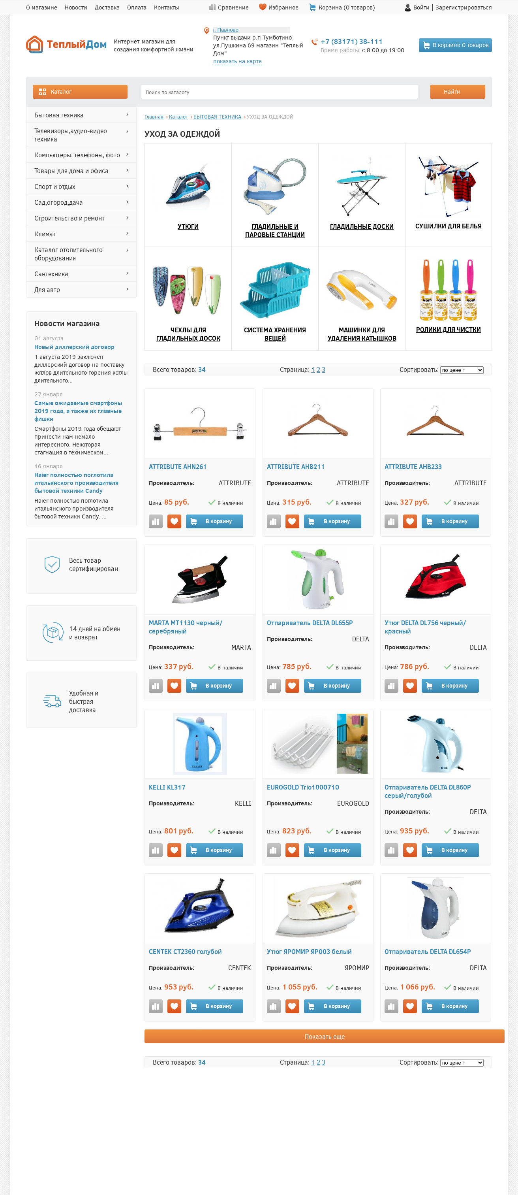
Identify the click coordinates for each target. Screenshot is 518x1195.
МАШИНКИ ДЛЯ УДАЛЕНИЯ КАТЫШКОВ (362, 334)
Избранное (283, 7)
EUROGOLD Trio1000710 (303, 787)
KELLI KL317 (167, 787)
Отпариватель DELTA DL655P (310, 622)
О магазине (41, 7)
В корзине (455, 45)
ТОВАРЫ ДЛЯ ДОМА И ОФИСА (71, 170)
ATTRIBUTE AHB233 (413, 466)
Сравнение (233, 7)
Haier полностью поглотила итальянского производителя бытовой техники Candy (76, 482)
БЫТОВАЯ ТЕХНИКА (59, 115)
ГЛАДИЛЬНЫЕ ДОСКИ (362, 226)
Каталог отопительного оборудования (68, 253)
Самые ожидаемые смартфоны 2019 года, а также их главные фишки (78, 410)
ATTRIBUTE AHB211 (296, 466)
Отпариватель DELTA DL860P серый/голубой (428, 791)
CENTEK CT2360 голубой (185, 951)
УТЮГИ (188, 226)
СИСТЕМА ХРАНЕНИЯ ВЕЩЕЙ (275, 334)
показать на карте (237, 61)
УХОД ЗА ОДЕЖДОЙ (270, 116)
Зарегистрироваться (463, 7)
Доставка (107, 7)
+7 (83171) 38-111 (352, 41)
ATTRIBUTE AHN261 (178, 466)
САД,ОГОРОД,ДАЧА (58, 202)
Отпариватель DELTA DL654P (428, 951)
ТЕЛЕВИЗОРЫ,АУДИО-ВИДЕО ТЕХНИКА (70, 134)
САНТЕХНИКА (51, 274)
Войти (421, 7)
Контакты (166, 7)
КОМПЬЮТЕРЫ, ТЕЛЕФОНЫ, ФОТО (77, 155)
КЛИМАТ (45, 234)
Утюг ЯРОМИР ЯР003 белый (309, 951)
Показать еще (325, 1036)
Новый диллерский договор (74, 347)
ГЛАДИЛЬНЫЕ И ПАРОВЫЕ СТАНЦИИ (275, 230)
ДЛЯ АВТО (47, 289)
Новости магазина (67, 323)
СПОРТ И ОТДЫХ (54, 186)
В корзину (211, 521)
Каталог (54, 92)
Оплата (136, 7)
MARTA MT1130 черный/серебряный (186, 626)
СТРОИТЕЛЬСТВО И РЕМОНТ (69, 218)
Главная (154, 116)
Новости (76, 7)
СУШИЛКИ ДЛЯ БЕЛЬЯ (448, 226)
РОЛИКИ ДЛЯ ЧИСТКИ (448, 329)
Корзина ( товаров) (347, 7)
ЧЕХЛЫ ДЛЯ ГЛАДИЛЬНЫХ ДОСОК (188, 334)
